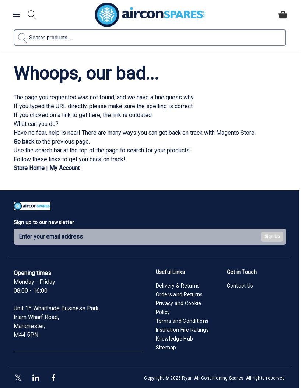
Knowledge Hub (174, 339)
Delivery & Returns (178, 286)
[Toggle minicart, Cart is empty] (283, 15)
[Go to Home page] (150, 15)
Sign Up (272, 236)
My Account (64, 168)
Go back (24, 141)
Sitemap (166, 347)
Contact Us (240, 286)
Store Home (29, 168)
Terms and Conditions (182, 321)
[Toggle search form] (31, 15)
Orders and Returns (179, 294)
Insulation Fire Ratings (182, 330)
